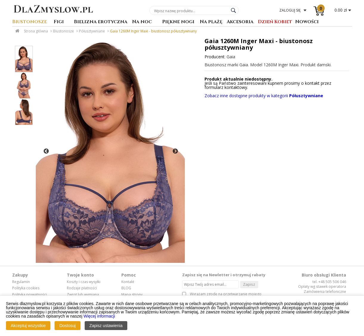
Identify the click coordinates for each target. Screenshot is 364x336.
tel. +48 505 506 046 (329, 281)
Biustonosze (29, 22)
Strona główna (36, 31)
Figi (59, 22)
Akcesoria (240, 22)
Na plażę (211, 22)
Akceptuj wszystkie (28, 325)
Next (175, 151)
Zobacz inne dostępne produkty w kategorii (264, 95)
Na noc (142, 22)
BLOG (126, 288)
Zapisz (249, 284)
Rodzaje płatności (82, 288)
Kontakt (127, 282)
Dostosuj (67, 325)
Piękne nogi (178, 22)
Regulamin (21, 282)
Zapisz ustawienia (106, 325)
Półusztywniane (92, 31)
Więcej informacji (99, 316)
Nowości (307, 22)
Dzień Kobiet (275, 22)
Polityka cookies (25, 288)
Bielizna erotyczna (100, 22)
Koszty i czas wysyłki (83, 282)
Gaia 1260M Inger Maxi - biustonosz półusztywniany (153, 31)
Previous (46, 151)
